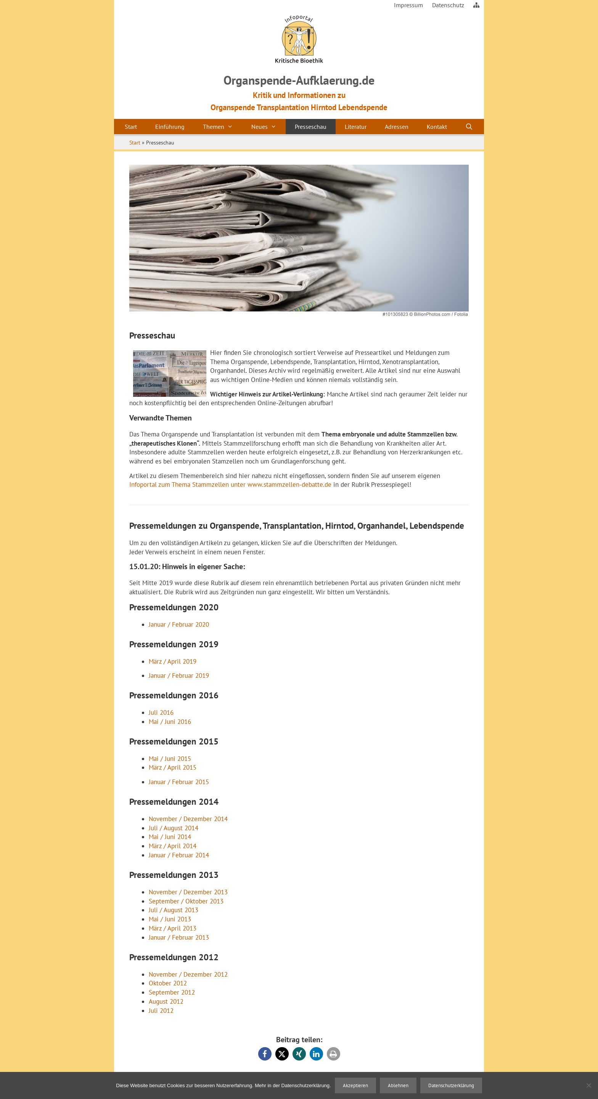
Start (131, 126)
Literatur (356, 126)
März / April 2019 (172, 661)
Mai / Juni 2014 (170, 837)
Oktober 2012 (168, 983)
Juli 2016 (161, 712)
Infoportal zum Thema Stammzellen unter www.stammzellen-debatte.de (230, 484)
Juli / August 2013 (173, 910)
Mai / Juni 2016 (170, 721)
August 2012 (166, 1001)
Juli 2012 (161, 1010)
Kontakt (437, 126)
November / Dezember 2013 (188, 892)
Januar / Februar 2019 (179, 675)
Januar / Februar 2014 (179, 855)
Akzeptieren (355, 1085)
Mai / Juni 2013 (170, 919)
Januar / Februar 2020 (179, 624)
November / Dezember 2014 (188, 819)
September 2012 (172, 992)
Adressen (396, 126)
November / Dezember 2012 (188, 974)
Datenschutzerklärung (451, 1085)
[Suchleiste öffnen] (469, 126)
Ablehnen (398, 1085)
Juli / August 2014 (173, 828)
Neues (268, 126)
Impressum (408, 5)
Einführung (170, 126)
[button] (265, 1053)
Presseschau (310, 126)
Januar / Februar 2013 (179, 937)
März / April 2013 (172, 928)
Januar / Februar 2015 (179, 782)
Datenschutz (448, 5)
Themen (222, 126)
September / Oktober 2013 (186, 901)
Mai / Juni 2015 (170, 758)
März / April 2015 (172, 767)
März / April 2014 (172, 846)
